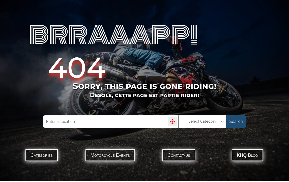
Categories (42, 155)
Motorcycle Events (110, 155)
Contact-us (178, 155)
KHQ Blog (247, 155)
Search (236, 121)
